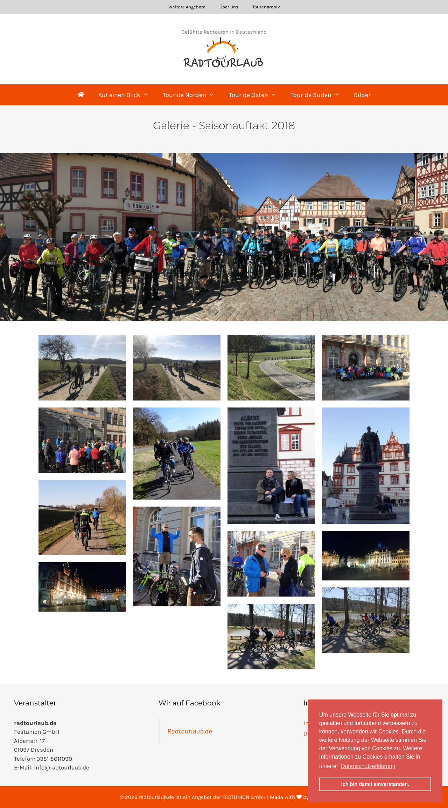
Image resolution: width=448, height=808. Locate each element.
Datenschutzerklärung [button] (368, 766)
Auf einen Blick (127, 94)
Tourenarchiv (266, 6)
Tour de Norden (192, 94)
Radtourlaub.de (189, 731)
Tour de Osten (256, 94)
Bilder (362, 95)
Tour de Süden (318, 94)
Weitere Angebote (186, 6)
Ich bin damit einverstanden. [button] (375, 784)
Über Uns (228, 6)
